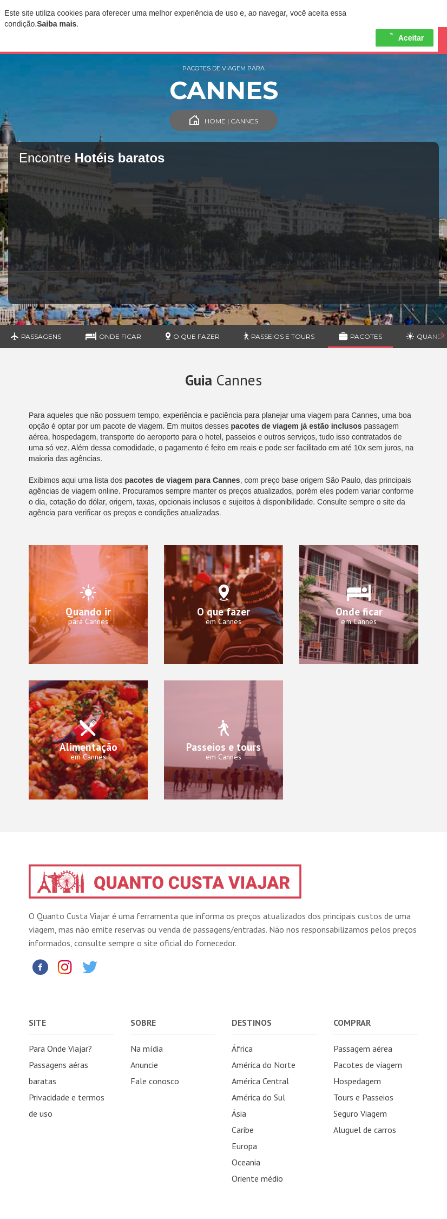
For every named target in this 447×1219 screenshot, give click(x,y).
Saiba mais (56, 23)
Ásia (239, 1113)
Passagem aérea (362, 1048)
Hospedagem (357, 1081)
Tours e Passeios (363, 1097)
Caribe (243, 1129)
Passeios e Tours (279, 336)
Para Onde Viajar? (60, 1048)
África (242, 1048)
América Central (260, 1081)
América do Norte (263, 1064)
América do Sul (258, 1097)
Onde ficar (113, 336)
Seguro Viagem (360, 1113)
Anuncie (144, 1064)
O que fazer (193, 336)
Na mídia (146, 1048)
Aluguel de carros (364, 1129)
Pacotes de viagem (367, 1064)
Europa (244, 1146)
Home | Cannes (223, 121)
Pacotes (360, 336)
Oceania (246, 1162)
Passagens (36, 336)
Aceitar (404, 38)
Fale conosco (154, 1081)
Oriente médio (257, 1178)
